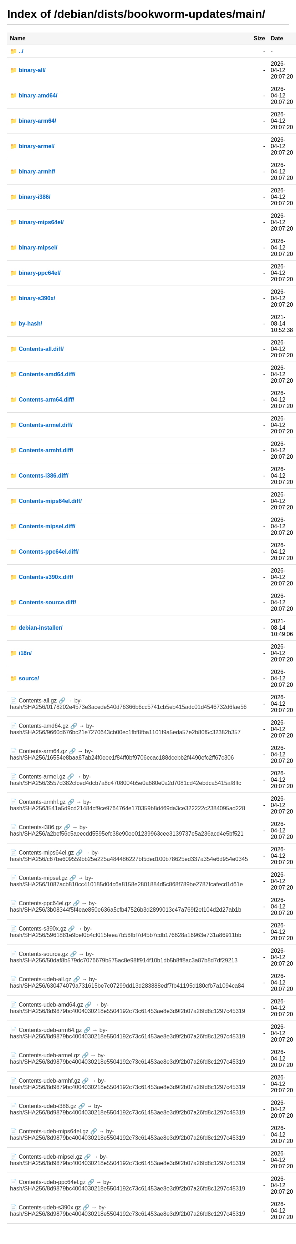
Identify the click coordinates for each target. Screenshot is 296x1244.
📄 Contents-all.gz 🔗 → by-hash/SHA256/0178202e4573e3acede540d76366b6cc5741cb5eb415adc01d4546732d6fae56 (128, 703)
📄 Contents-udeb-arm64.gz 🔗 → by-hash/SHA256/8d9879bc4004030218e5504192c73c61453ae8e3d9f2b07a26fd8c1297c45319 (127, 1033)
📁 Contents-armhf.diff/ (41, 450)
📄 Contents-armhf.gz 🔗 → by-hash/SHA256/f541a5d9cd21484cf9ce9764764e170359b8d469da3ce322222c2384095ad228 (127, 805)
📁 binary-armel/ (32, 146)
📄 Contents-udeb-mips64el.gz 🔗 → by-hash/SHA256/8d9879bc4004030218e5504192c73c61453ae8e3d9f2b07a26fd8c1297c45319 (127, 1134)
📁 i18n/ (21, 653)
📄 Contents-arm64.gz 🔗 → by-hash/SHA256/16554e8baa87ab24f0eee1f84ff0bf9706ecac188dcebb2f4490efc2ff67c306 (122, 754)
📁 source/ (24, 678)
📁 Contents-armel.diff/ (41, 425)
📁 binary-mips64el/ (37, 222)
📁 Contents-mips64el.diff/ (46, 501)
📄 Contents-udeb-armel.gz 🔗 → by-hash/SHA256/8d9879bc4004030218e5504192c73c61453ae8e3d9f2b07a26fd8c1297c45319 (127, 1058)
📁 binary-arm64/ (33, 121)
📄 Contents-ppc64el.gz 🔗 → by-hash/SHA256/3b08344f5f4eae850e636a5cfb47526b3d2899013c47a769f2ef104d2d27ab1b (125, 906)
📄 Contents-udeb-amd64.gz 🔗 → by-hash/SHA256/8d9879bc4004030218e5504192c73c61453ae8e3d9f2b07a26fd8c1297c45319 (127, 1008)
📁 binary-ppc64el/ (35, 273)
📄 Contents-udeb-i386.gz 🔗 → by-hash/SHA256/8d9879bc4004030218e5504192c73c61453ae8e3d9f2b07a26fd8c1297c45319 (127, 1109)
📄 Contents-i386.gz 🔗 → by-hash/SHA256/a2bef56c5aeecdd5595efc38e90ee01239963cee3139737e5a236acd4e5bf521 (127, 830)
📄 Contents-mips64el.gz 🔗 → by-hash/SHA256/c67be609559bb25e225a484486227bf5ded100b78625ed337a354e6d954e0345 (129, 856)
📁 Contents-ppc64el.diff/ (44, 552)
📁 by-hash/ (26, 324)
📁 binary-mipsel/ (33, 248)
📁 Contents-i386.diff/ (39, 476)
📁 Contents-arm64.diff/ (42, 400)
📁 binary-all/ (28, 70)
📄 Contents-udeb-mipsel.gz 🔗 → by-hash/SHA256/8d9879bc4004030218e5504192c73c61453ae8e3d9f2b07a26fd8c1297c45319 (127, 1160)
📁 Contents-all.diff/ (37, 349)
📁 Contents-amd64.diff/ (43, 374)
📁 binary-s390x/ (32, 298)
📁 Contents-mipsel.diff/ (43, 526)
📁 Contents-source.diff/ (43, 602)
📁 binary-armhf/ (32, 171)
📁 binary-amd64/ (33, 95)
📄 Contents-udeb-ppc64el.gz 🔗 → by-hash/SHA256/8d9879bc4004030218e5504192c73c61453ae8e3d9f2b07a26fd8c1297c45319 (127, 1185)
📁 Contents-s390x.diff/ (41, 577)
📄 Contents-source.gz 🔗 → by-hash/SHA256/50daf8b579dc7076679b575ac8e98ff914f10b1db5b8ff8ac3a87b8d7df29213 (124, 957)
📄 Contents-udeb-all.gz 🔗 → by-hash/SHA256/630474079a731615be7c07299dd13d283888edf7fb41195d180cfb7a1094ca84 (127, 982)
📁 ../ (17, 51)
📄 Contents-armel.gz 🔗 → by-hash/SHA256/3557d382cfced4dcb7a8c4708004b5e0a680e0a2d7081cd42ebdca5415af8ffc (125, 780)
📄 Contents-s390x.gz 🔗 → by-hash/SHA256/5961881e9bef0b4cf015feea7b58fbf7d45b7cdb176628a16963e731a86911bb (125, 932)
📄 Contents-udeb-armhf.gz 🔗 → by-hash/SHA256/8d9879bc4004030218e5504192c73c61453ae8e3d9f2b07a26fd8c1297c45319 (127, 1084)
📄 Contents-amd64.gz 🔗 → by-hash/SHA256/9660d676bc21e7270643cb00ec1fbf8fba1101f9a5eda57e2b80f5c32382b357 (125, 729)
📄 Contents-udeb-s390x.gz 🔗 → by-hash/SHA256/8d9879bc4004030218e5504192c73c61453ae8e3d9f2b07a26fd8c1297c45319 (127, 1210)
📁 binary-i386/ (30, 197)
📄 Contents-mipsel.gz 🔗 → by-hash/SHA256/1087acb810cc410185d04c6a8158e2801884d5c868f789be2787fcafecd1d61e (126, 881)
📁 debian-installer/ (36, 628)
